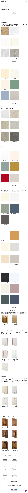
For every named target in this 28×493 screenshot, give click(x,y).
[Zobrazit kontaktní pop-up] (26, 491)
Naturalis (3, 106)
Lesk (2, 146)
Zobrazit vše (14, 103)
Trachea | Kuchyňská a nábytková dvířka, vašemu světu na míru (3, 1)
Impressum (20, 485)
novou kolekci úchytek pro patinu (5, 416)
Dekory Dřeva (4, 22)
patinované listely (12, 416)
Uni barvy (3, 63)
